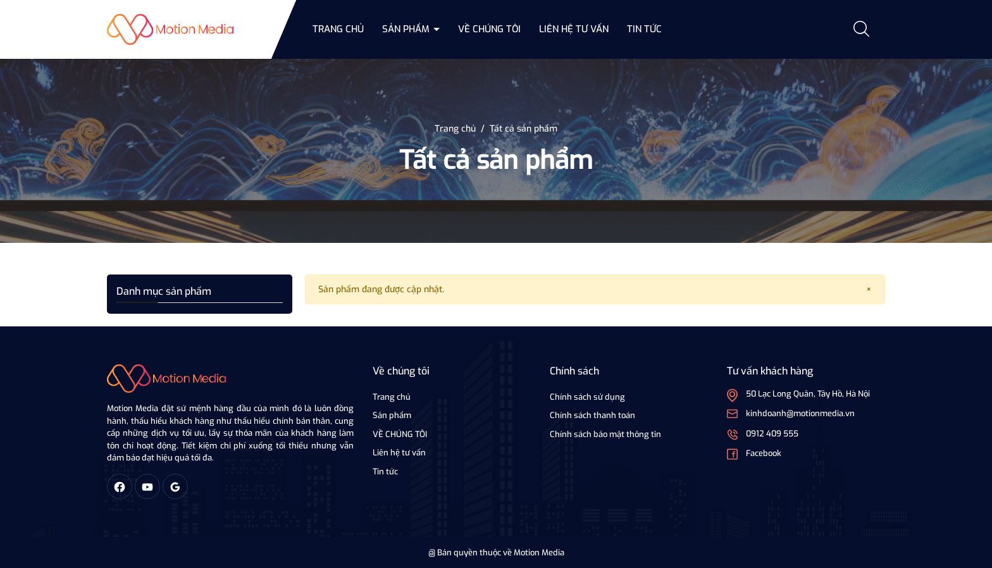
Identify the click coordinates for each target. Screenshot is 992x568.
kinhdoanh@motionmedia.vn (800, 413)
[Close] (868, 289)
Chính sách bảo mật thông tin (605, 434)
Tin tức (644, 29)
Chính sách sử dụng (587, 397)
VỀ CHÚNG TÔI (489, 29)
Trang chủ (338, 29)
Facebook (763, 453)
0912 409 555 (772, 433)
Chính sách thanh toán (592, 415)
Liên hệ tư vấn (574, 29)
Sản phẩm (407, 29)
